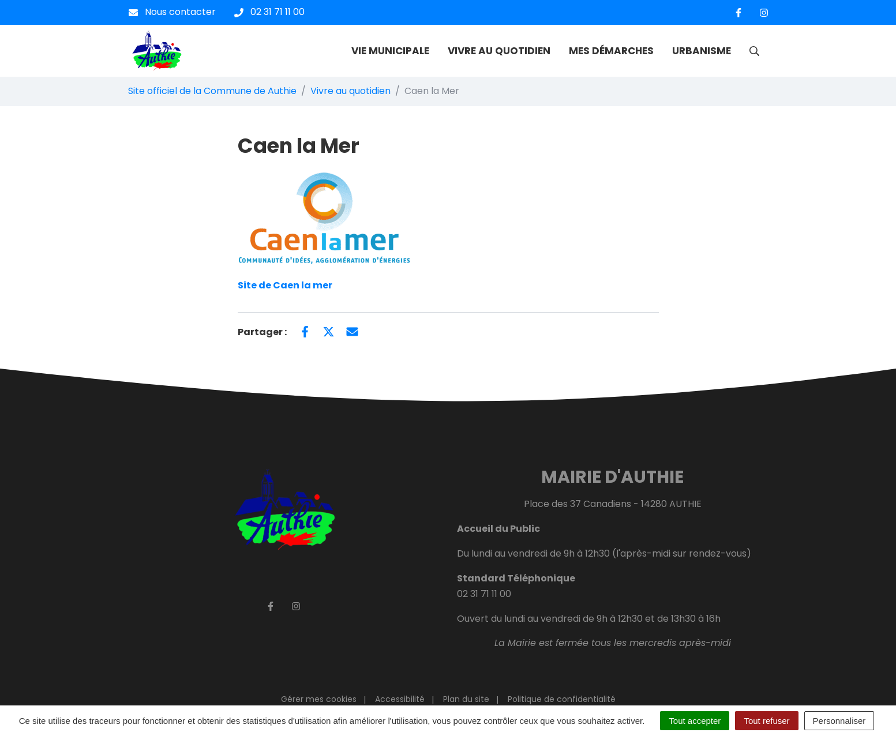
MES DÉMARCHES (611, 51)
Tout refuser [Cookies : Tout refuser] (766, 721)
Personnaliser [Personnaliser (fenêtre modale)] (839, 721)
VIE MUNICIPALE (390, 51)
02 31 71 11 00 (484, 593)
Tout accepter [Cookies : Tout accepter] (695, 721)
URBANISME (701, 51)
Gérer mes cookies (319, 699)
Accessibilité (400, 699)
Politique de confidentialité (562, 699)
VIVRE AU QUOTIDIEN (499, 51)
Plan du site (466, 699)
